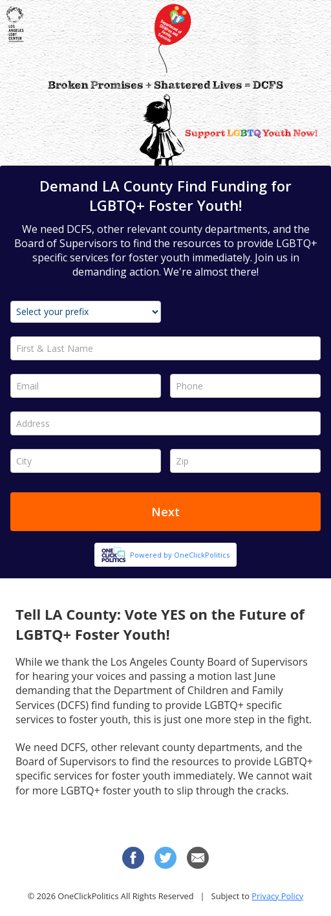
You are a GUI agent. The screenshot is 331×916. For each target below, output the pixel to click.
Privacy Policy (277, 896)
